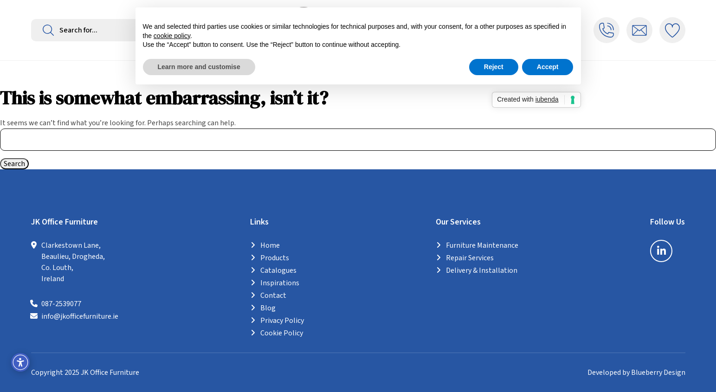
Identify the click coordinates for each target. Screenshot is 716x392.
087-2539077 (61, 304)
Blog (268, 308)
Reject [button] (493, 67)
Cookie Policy (281, 333)
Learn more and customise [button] (199, 67)
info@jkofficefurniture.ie (79, 316)
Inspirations (279, 283)
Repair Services (470, 258)
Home (270, 245)
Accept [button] (548, 67)
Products (274, 258)
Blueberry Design (658, 372)
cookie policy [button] (172, 35)
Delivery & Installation (481, 270)
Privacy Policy (282, 320)
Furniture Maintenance (482, 245)
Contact (273, 295)
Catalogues (278, 270)
